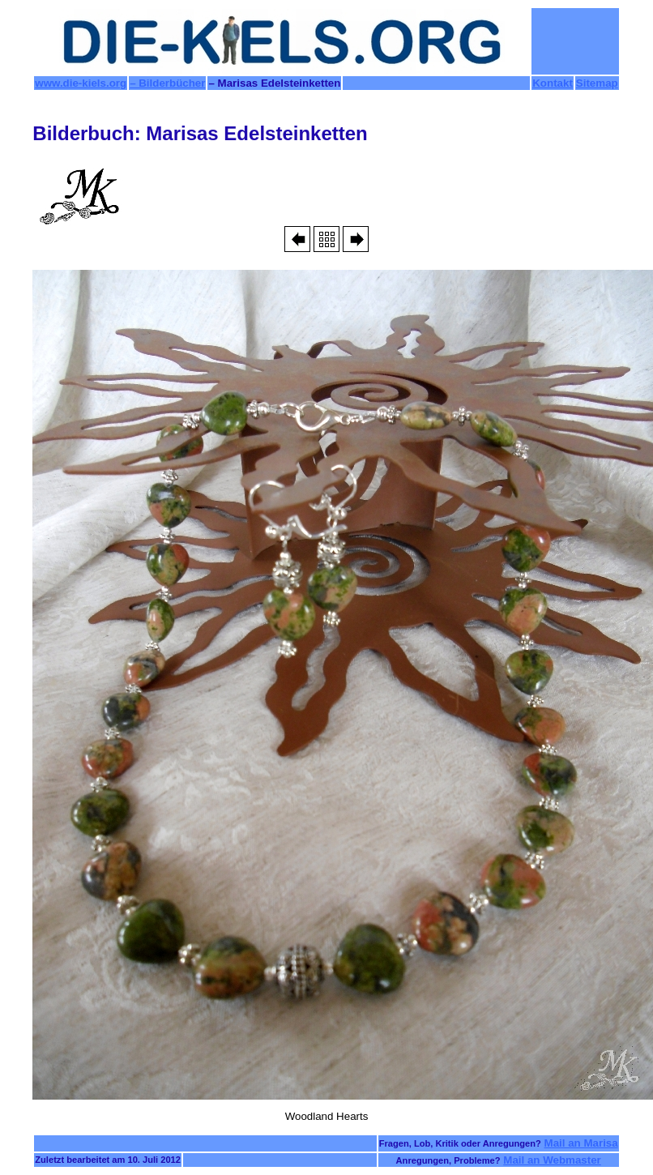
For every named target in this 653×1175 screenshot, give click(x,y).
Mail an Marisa (581, 1143)
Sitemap (597, 83)
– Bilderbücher (167, 83)
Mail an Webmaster (552, 1160)
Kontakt (552, 83)
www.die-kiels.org (80, 83)
